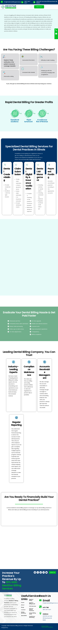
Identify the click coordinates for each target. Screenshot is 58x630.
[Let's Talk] (40, 603)
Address (48, 613)
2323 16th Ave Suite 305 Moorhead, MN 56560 (48, 618)
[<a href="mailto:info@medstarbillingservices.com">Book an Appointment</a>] (56, 34)
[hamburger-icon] (31, 7)
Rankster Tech (6, 627)
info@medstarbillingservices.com (13, 2)
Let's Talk (45, 605)
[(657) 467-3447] (56, 30)
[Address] (40, 613)
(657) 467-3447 (47, 609)
